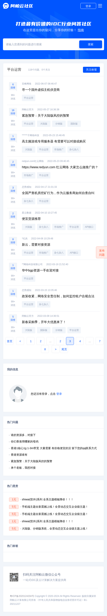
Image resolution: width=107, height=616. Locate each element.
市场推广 (59, 149)
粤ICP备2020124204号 (22, 596)
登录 (88, 6)
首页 (9, 341)
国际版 (74, 123)
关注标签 (91, 69)
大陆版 (43, 123)
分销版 (58, 123)
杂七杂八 (74, 149)
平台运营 (28, 98)
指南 (81, 30)
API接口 (89, 227)
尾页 (64, 349)
